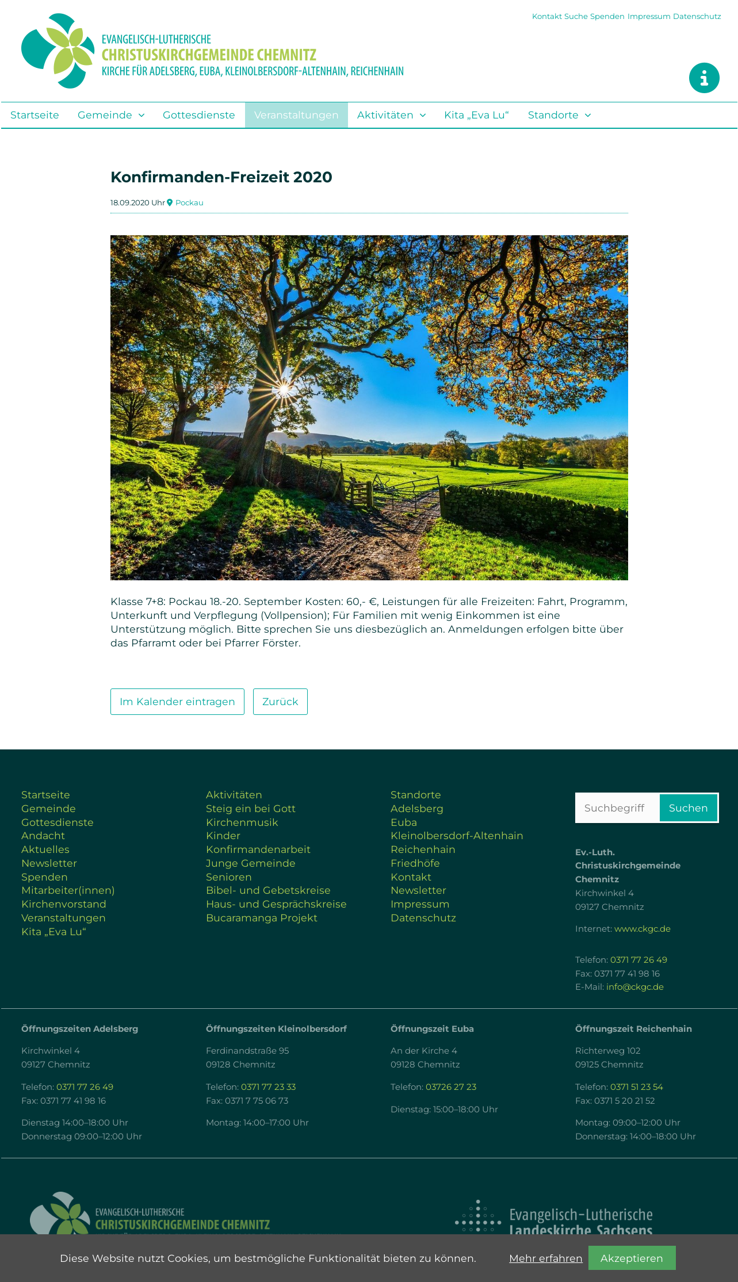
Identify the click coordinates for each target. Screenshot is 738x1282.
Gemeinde (105, 115)
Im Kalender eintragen (177, 701)
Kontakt (547, 16)
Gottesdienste (199, 115)
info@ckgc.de (635, 987)
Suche (576, 16)
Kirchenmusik (242, 822)
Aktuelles (45, 849)
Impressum (649, 16)
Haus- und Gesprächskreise (276, 904)
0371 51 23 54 (636, 1087)
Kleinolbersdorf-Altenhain (457, 835)
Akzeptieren (632, 1258)
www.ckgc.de (642, 929)
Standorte (553, 115)
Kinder (223, 835)
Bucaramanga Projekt (262, 918)
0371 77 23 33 (268, 1087)
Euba (404, 822)
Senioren (229, 877)
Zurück (280, 701)
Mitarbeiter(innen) (68, 890)
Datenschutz (697, 16)
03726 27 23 (451, 1087)
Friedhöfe (415, 863)
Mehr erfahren (546, 1258)
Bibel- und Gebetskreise (268, 890)
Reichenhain (423, 849)
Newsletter (49, 863)
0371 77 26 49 (638, 960)
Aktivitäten (385, 115)
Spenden (607, 16)
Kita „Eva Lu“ (476, 115)
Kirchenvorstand (63, 904)
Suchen (688, 808)
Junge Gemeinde (251, 863)
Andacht (43, 835)
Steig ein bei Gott (251, 808)
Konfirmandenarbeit (258, 849)
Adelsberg (417, 808)
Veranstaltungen (296, 115)
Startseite (34, 115)
